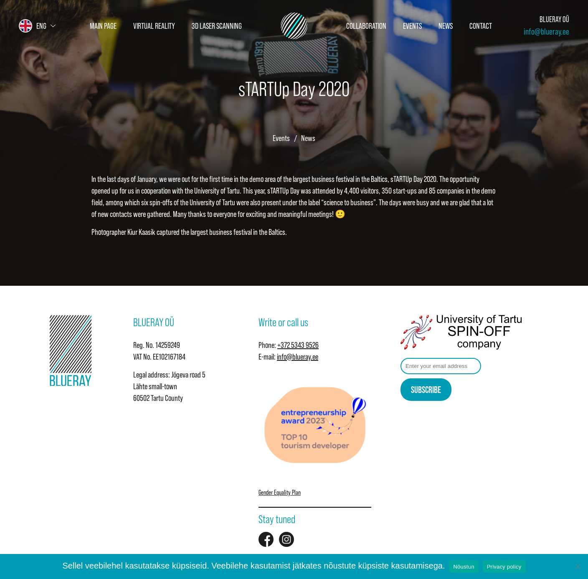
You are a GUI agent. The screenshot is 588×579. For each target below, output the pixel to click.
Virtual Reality (154, 25)
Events (412, 25)
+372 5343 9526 (298, 345)
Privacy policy (504, 567)
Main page (103, 25)
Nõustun (463, 567)
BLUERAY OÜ (554, 19)
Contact (480, 25)
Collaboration (366, 25)
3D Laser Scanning (217, 25)
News (445, 25)
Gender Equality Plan (280, 492)
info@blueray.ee (546, 31)
